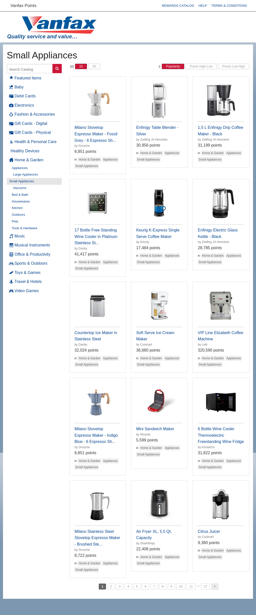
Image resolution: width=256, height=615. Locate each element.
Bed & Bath (20, 195)
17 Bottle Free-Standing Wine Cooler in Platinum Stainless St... (96, 236)
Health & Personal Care (32, 142)
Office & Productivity (29, 254)
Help (202, 5)
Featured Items (25, 77)
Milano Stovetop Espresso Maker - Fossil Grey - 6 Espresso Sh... (96, 133)
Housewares (21, 201)
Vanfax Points (23, 5)
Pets (15, 221)
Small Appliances (21, 181)
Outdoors (18, 214)
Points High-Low (201, 66)
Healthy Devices (25, 151)
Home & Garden (26, 160)
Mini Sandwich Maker (155, 429)
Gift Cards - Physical (30, 132)
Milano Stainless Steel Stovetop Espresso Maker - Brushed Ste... (97, 537)
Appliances (20, 168)
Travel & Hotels (25, 281)
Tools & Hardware (25, 228)
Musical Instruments (29, 245)
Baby (16, 87)
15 (81, 66)
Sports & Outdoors (28, 263)
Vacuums (19, 188)
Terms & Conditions (229, 5)
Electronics (21, 105)
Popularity (173, 66)
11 (191, 586)
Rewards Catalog (178, 5)
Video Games (24, 291)
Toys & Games (24, 272)
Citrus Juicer (209, 531)
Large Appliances (25, 174)
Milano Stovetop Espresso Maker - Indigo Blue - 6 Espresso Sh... (96, 435)
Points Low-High (233, 66)
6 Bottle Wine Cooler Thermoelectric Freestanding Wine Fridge (221, 435)
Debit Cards (22, 96)
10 (180, 586)
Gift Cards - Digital (28, 123)
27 (205, 586)
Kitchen (17, 208)
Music (17, 236)
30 (94, 66)
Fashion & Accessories (32, 114)
